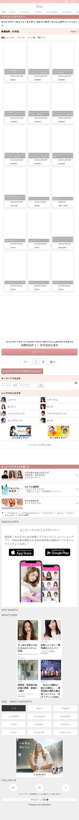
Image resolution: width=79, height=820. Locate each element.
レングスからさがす (11, 393)
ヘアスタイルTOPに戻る (40, 445)
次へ (53, 361)
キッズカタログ (39, 716)
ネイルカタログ (65, 716)
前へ (26, 361)
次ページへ (39, 352)
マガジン (39, 708)
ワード (42, 38)
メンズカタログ (13, 716)
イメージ (21, 38)
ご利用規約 (33, 794)
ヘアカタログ (65, 708)
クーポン (14, 732)
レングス (11, 38)
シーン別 (31, 38)
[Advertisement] (39, 317)
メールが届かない (44, 794)
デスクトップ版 (39, 799)
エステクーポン (65, 732)
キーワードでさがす (11, 378)
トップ (13, 708)
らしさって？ (23, 794)
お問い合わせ (56, 794)
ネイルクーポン (39, 732)
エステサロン (65, 724)
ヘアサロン (14, 724)
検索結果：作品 (40, 31)
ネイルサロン (39, 724)
